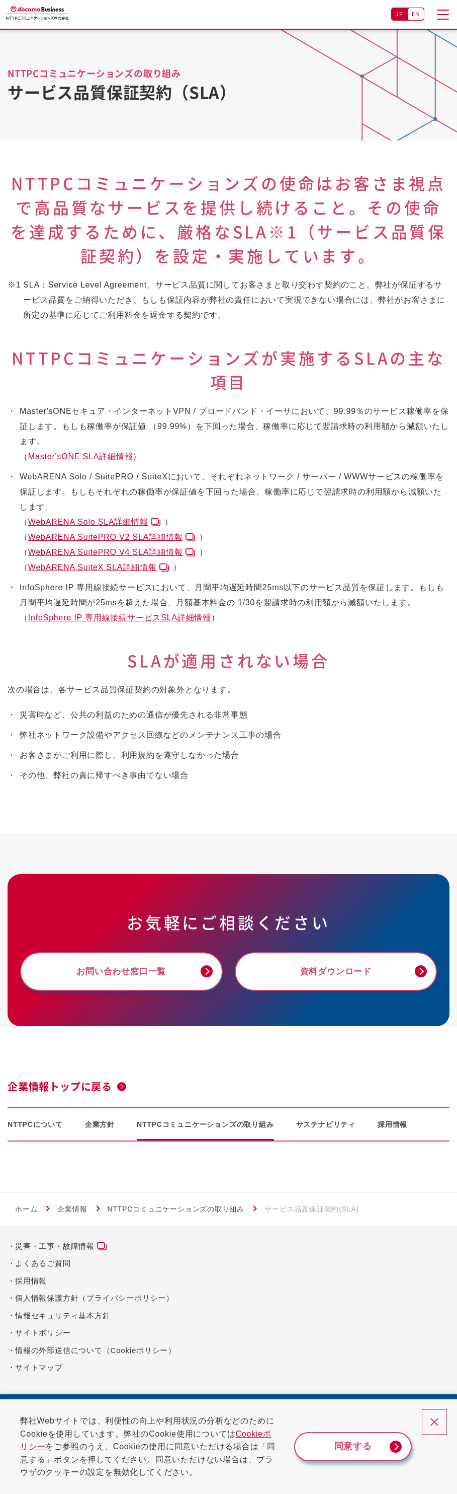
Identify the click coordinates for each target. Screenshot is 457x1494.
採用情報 (392, 1126)
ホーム (26, 1211)
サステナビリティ (325, 1126)
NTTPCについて (35, 1126)
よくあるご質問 (43, 1264)
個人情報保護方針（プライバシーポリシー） (94, 1299)
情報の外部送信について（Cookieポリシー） (95, 1351)
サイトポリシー (43, 1334)
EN (416, 14)
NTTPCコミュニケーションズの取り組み (205, 1126)
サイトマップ (39, 1369)
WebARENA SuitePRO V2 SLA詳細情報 (105, 537)
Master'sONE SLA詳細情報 (80, 456)
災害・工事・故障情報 (55, 1247)
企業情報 (72, 1211)
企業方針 (100, 1126)
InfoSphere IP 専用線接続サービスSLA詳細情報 (119, 617)
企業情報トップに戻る (60, 1088)
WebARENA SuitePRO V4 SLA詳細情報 (105, 552)
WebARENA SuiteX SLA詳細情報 (92, 567)
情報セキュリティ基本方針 (63, 1317)
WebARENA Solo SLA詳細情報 (88, 522)
